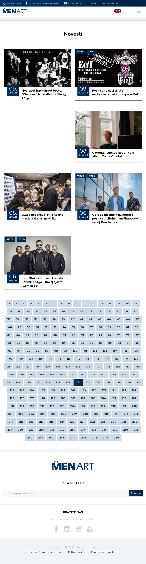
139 (52, 374)
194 (72, 406)
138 (42, 374)
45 (118, 319)
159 (118, 382)
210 (106, 413)
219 (61, 421)
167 (63, 390)
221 (82, 421)
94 (19, 350)
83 (54, 343)
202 (20, 413)
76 (128, 335)
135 (12, 374)
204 (42, 413)
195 (83, 406)
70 (73, 335)
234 (83, 429)
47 (137, 319)
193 (62, 406)
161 (139, 382)
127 (68, 366)
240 (29, 437)
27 (90, 311)
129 (88, 366)
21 (36, 311)
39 (63, 319)
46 (128, 319)
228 (20, 429)
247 (105, 437)
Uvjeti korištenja (37, 552)
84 (64, 343)
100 (75, 350)
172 (114, 390)
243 (61, 437)
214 (11, 421)
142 (82, 374)
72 (91, 335)
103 (105, 350)
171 (104, 390)
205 (53, 413)
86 (82, 343)
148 (7, 382)
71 (82, 335)
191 (42, 406)
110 (41, 358)
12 (93, 303)
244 (72, 437)
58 (100, 327)
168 (73, 390)
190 (32, 406)
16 (127, 303)
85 (73, 343)
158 (108, 382)
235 (94, 429)
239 (136, 429)
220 (72, 421)
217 (41, 421)
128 (78, 366)
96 (37, 350)
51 (37, 327)
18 (10, 311)
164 (32, 390)
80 (27, 343)
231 (52, 429)
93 (9, 350)
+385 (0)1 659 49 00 (12, 3)
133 (128, 366)
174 (134, 390)
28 (99, 311)
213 (136, 413)
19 (19, 311)
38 (54, 319)
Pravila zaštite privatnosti (104, 552)
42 (90, 319)
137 (32, 374)
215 (21, 421)
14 (110, 303)
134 (138, 366)
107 (10, 358)
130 (98, 366)
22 (45, 311)
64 (18, 335)
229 (31, 429)
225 (124, 421)
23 (54, 311)
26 (81, 311)
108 (20, 358)
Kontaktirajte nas (110, 3)
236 (104, 429)
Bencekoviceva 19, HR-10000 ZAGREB (42, 3)
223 (103, 421)
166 (53, 390)
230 (41, 429)
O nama (92, 3)
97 (46, 350)
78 (9, 343)
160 (128, 382)
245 (83, 437)
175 (12, 398)
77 (137, 335)
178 (42, 398)
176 (22, 398)
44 (109, 319)
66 (36, 335)
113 (68, 358)
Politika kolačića (77, 552)
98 (56, 350)
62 (136, 327)
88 (100, 343)
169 (83, 390)
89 (110, 343)
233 (72, 429)
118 (116, 358)
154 (68, 382)
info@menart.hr (72, 3)
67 (45, 335)
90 (119, 343)
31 (126, 311)
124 (37, 366)
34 (18, 319)
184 (103, 398)
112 (59, 358)
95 (28, 350)
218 (51, 421)
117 (107, 358)
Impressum (57, 552)
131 (108, 366)
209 (96, 413)
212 (126, 413)
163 (22, 390)
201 (10, 413)
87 (91, 343)
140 (62, 374)
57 (91, 327)
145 (113, 374)
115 (88, 358)
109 (31, 358)
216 (31, 421)
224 (113, 421)
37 (45, 319)
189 (22, 406)
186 (124, 398)
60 (118, 327)
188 (11, 406)
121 (8, 366)
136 (22, 374)
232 (62, 429)
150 (28, 382)
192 (52, 406)
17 (136, 303)
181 (73, 398)
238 (125, 429)
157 (98, 382)
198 (113, 406)
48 (10, 327)
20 (28, 311)
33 (8, 319)
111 (50, 358)
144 (103, 374)
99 (65, 350)
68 (55, 335)
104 (115, 350)
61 (127, 327)
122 (18, 366)
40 (72, 319)
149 (18, 382)
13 (101, 303)
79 (18, 343)
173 (124, 390)
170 (94, 390)
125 (48, 366)
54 (64, 327)
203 (31, 413)
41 (81, 319)
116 (97, 358)
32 (135, 311)
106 (135, 350)
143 (92, 374)
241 (40, 437)
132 (118, 366)
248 (116, 437)
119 (126, 358)
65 (27, 335)
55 (73, 327)
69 (64, 335)
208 (85, 413)
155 (78, 382)
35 (26, 319)
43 (99, 319)
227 (9, 429)
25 (72, 311)
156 (88, 382)
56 (82, 327)
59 (109, 327)
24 (63, 311)
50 (28, 327)
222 (92, 421)
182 (83, 398)
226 (134, 421)
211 (116, 413)
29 (108, 311)
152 (48, 382)
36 (36, 319)
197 (103, 406)
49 (19, 327)
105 (125, 350)
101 (85, 350)
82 (45, 343)
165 (42, 390)
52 (46, 327)
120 (136, 358)
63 (8, 335)
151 (38, 382)
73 (100, 335)
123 (28, 366)
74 (109, 335)
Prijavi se (136, 493)
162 (12, 390)
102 (95, 350)
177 (32, 398)
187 (134, 398)
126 (58, 366)
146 (124, 374)
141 (72, 374)
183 (93, 398)
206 (63, 413)
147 (134, 374)
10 (77, 303)
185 (114, 398)
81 (36, 343)
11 (85, 303)
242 (50, 437)
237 (115, 429)
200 (134, 406)
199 (123, 406)
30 (117, 311)
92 (137, 343)
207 (74, 413)
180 (63, 398)
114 (78, 358)
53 (55, 327)
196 (93, 406)
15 (119, 303)
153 (58, 382)
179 (53, 398)
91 (128, 343)
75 (118, 335)
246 (94, 437)
